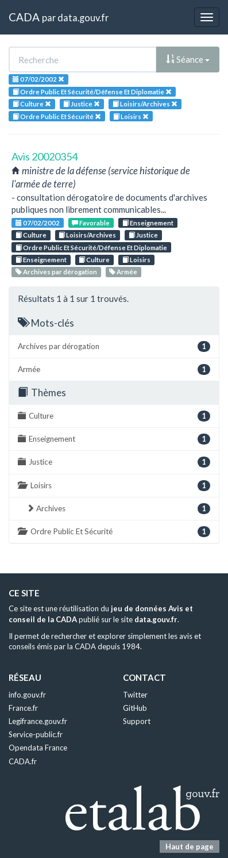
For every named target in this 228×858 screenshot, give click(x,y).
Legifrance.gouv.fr (38, 721)
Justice (143, 235)
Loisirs (136, 259)
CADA (24, 17)
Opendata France (38, 747)
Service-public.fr (36, 734)
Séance (188, 59)
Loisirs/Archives (87, 235)
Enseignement (147, 223)
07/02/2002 (38, 223)
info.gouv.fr (27, 694)
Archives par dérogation (56, 271)
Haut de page (189, 846)
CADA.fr (23, 761)
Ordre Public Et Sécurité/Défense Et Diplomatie (91, 247)
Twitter (135, 694)
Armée (123, 271)
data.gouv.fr (83, 17)
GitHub (135, 708)
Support (136, 721)
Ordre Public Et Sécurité (114, 531)
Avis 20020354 (44, 156)
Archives (118, 508)
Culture (31, 235)
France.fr (23, 708)
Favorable (91, 223)
